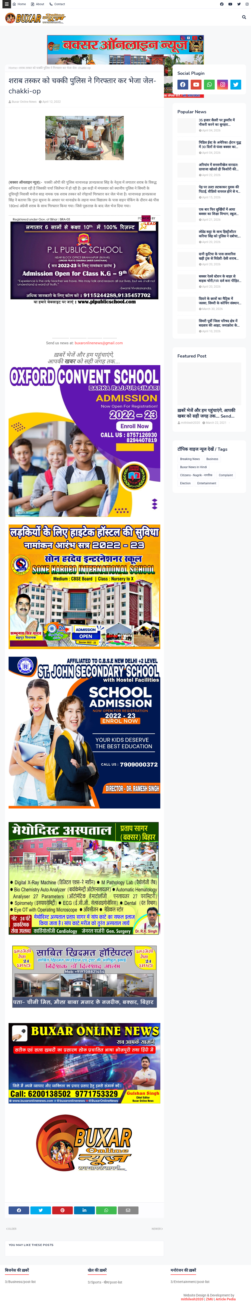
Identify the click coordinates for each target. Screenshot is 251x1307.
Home (19, 4)
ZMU (209, 1299)
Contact (57, 4)
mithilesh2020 (192, 1299)
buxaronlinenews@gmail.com (99, 343)
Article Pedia (226, 1299)
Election (185, 483)
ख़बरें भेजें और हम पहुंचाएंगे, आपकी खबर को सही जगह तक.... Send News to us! (206, 413)
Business (212, 459)
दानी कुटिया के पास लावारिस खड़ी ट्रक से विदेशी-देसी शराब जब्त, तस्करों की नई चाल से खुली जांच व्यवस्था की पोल (219, 256)
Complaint (226, 475)
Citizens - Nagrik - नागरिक (196, 475)
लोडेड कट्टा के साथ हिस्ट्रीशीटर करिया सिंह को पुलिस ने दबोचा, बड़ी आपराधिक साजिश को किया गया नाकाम (219, 234)
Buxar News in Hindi (193, 467)
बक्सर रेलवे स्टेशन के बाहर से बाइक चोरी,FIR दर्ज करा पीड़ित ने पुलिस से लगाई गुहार (219, 278)
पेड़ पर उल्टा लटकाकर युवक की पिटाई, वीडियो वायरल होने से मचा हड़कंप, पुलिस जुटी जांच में (220, 189)
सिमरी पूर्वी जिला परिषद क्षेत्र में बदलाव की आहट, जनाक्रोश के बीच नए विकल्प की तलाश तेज (218, 323)
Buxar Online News (24, 101)
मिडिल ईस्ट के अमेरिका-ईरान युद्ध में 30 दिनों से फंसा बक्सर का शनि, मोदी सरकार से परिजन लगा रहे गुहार (220, 145)
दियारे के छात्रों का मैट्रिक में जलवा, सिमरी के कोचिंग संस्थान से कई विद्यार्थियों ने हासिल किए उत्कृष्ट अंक (219, 301)
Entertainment (206, 483)
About (37, 4)
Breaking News (190, 459)
